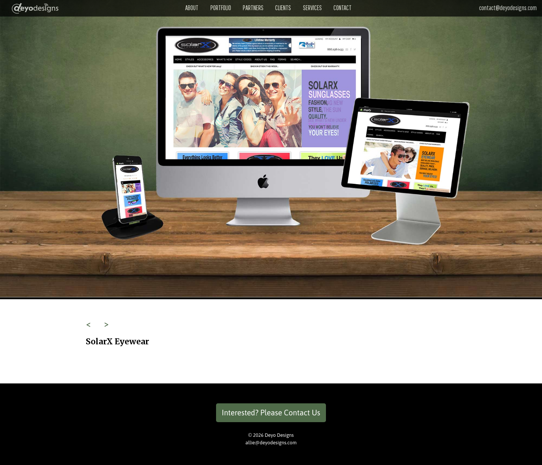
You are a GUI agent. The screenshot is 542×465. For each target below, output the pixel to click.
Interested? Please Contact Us (271, 412)
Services (312, 8)
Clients (283, 8)
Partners (253, 8)
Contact (342, 8)
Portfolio (220, 8)
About (191, 8)
